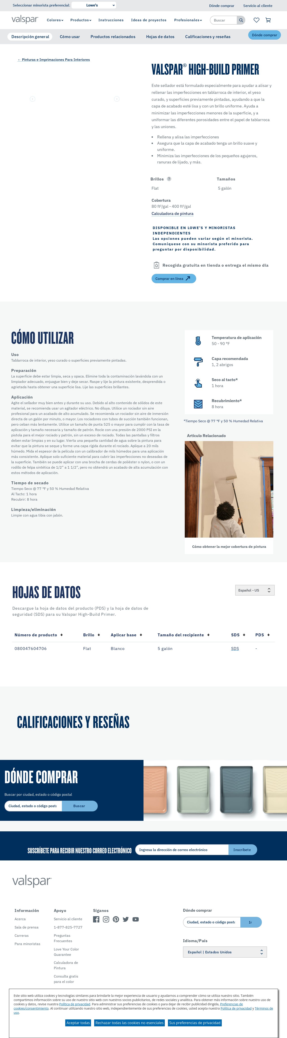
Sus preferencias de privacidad (194, 1022)
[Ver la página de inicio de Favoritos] (256, 20)
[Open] (169, 179)
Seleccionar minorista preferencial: (41, 5)
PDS (262, 634)
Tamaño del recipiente (184, 634)
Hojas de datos (160, 36)
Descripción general (30, 36)
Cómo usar (70, 36)
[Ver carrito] (268, 20)
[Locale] (255, 590)
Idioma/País (195, 940)
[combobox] (223, 20)
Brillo (91, 634)
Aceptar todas (78, 1022)
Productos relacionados (113, 36)
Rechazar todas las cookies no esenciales (129, 1022)
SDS (238, 634)
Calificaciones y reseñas (207, 36)
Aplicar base (126, 634)
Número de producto (39, 634)
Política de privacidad (74, 1004)
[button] (179, 179)
